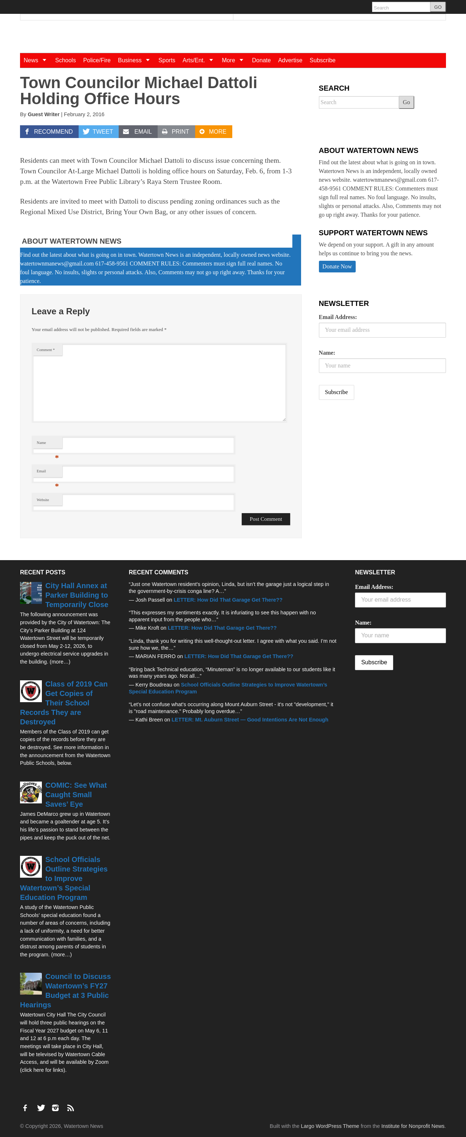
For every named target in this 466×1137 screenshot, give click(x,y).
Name (48, 444)
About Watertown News (72, 241)
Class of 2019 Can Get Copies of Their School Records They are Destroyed (64, 703)
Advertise (290, 60)
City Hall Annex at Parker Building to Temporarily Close (77, 595)
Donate (261, 60)
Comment (46, 350)
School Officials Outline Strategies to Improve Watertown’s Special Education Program (64, 878)
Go (406, 102)
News (37, 60)
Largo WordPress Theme (330, 1126)
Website (43, 500)
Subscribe (323, 60)
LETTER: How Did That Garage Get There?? (228, 600)
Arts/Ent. (200, 60)
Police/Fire (97, 60)
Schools (65, 60)
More (235, 60)
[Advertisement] (373, 462)
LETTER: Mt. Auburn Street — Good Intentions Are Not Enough (249, 720)
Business (136, 60)
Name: (327, 353)
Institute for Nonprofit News (413, 1126)
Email (48, 473)
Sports (166, 60)
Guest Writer (44, 114)
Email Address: (338, 317)
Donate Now (337, 266)
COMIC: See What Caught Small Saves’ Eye (76, 794)
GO (438, 7)
